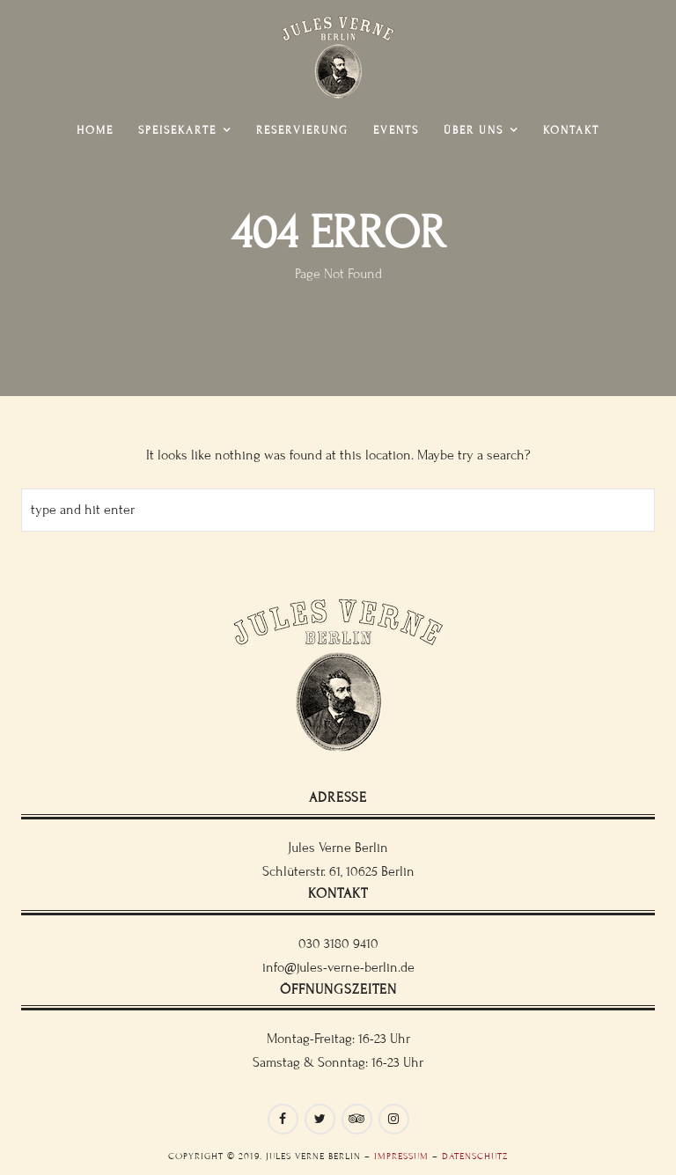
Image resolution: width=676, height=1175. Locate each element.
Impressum (401, 1156)
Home (95, 130)
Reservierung (302, 130)
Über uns (473, 130)
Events (396, 130)
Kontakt (571, 130)
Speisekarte (177, 130)
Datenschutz (475, 1156)
